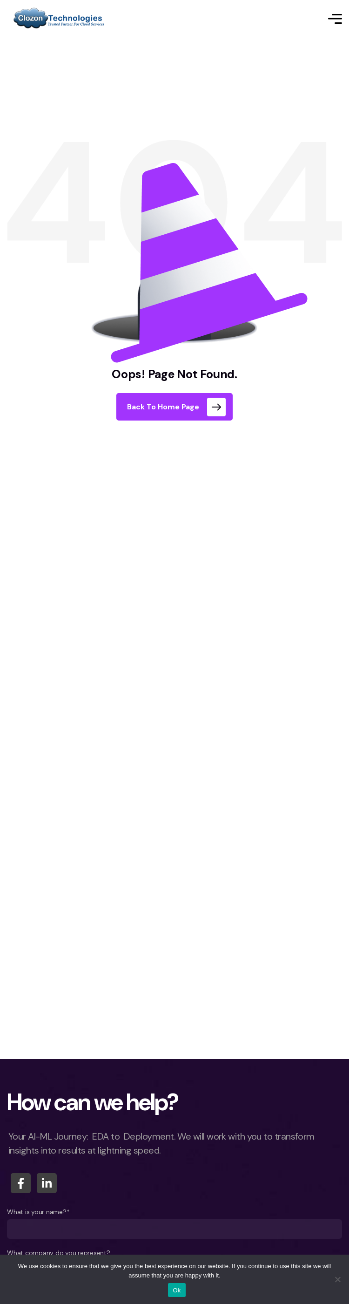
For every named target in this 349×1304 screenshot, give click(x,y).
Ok (177, 1290)
